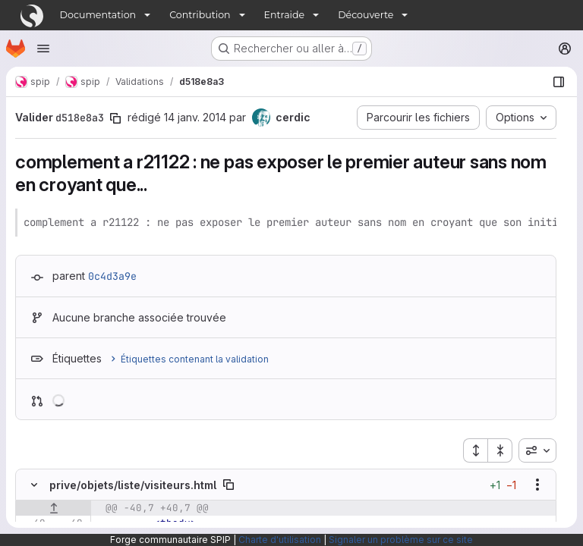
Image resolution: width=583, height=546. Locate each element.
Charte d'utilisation (279, 539)
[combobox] (537, 450)
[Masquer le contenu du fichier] (34, 484)
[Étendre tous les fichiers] (475, 450)
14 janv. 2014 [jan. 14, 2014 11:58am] (195, 117)
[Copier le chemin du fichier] (228, 484)
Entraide (284, 14)
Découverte (365, 14)
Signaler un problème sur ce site (401, 539)
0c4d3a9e (112, 276)
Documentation (98, 14)
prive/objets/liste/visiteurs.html (132, 485)
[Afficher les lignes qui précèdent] (53, 508)
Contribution (199, 14)
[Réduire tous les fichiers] (500, 450)
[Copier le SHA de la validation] (115, 118)
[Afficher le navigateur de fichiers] (559, 82)
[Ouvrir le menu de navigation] (43, 48)
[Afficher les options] (537, 484)
